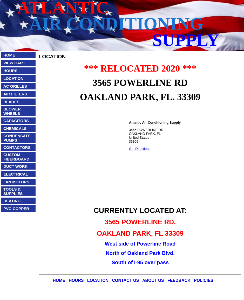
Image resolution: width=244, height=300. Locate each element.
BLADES (11, 102)
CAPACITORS (16, 120)
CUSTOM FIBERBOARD (16, 156)
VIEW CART (14, 63)
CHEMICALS (14, 128)
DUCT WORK (15, 166)
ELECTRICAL (15, 174)
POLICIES (203, 280)
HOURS (10, 70)
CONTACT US (125, 280)
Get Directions (139, 149)
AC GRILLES (15, 86)
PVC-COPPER (16, 208)
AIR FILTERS (15, 94)
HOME (9, 55)
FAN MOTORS (16, 182)
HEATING (12, 201)
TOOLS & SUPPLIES (13, 191)
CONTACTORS (16, 147)
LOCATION (13, 78)
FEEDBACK (179, 280)
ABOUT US (153, 280)
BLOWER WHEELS (12, 111)
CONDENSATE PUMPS (16, 138)
